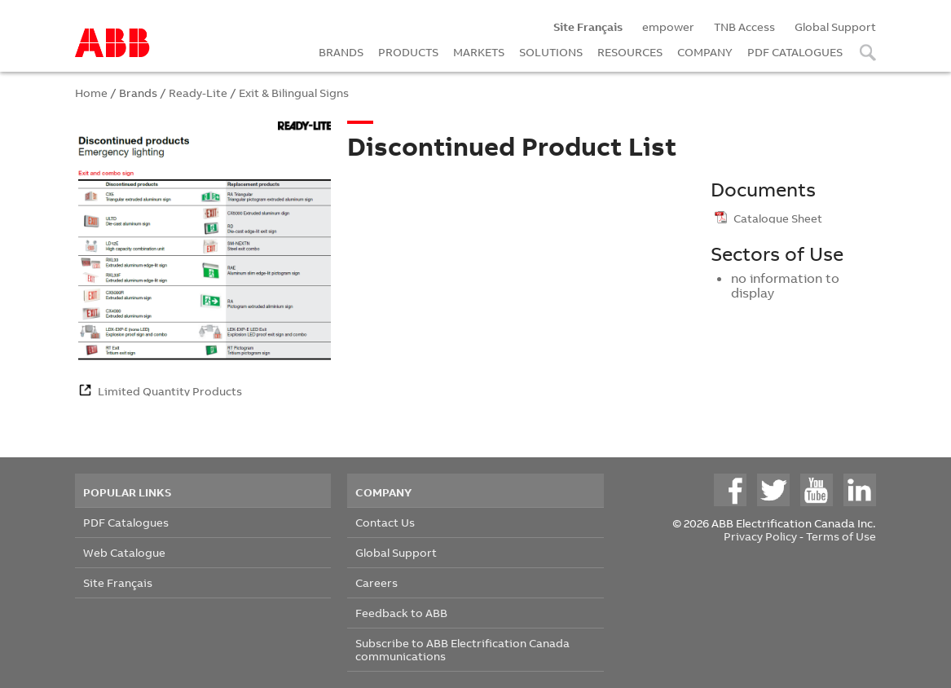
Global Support (835, 26)
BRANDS (341, 52)
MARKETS (478, 52)
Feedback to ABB (401, 612)
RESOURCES (630, 52)
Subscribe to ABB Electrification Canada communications (462, 649)
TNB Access (744, 26)
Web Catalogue (124, 552)
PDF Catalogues (126, 522)
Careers (376, 582)
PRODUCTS (408, 52)
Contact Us (385, 522)
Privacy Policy (760, 536)
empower (668, 26)
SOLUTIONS (551, 52)
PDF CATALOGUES (795, 52)
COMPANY (705, 52)
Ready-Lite (198, 92)
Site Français (117, 582)
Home (91, 92)
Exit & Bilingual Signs (294, 92)
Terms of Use (841, 536)
